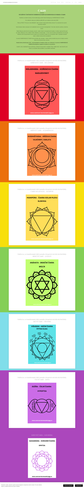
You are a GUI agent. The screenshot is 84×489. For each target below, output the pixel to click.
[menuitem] (68, 2)
